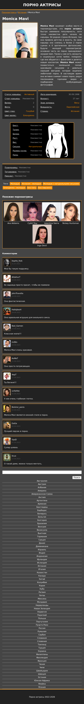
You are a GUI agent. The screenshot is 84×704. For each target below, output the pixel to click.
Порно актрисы (42, 5)
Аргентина (42, 500)
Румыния (42, 631)
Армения (42, 504)
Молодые (15, 184)
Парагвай (42, 615)
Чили (42, 667)
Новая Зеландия (42, 608)
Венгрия (42, 527)
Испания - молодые (31, 184)
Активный (29, 94)
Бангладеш (42, 507)
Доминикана (42, 546)
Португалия (42, 622)
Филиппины (42, 654)
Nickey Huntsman (70, 223)
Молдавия (42, 602)
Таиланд (42, 644)
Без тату (31, 188)
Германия (42, 536)
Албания (42, 487)
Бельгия (42, 517)
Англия (41, 497)
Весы (76, 103)
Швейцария (42, 671)
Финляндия (42, 658)
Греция (42, 540)
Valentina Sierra (51, 223)
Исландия (42, 563)
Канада (42, 576)
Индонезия (42, 556)
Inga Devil (42, 245)
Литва (42, 595)
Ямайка (42, 684)
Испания (22, 12)
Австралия (42, 481)
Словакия (42, 638)
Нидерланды (42, 605)
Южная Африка (42, 680)
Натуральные (35, 146)
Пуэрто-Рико (42, 625)
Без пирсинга (45, 188)
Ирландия (42, 559)
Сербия (42, 635)
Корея (42, 586)
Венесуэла (42, 530)
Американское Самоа (42, 494)
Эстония (42, 677)
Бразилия (42, 523)
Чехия (42, 664)
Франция (42, 661)
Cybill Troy (32, 223)
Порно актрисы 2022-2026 (42, 697)
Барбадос (42, 510)
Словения (42, 641)
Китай (42, 579)
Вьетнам (42, 533)
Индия (42, 553)
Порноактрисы (9, 12)
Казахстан (42, 572)
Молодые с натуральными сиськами (61, 184)
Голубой (30, 111)
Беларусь (42, 514)
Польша (42, 618)
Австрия (42, 484)
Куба (42, 589)
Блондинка (28, 115)
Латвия (42, 592)
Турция (41, 648)
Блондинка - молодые (14, 188)
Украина (42, 651)
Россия (42, 628)
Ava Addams (13, 223)
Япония (42, 687)
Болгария (42, 520)
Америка (42, 491)
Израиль (42, 550)
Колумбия (42, 582)
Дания (42, 543)
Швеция (42, 674)
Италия (42, 569)
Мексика (42, 599)
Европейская (73, 107)
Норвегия (42, 612)
